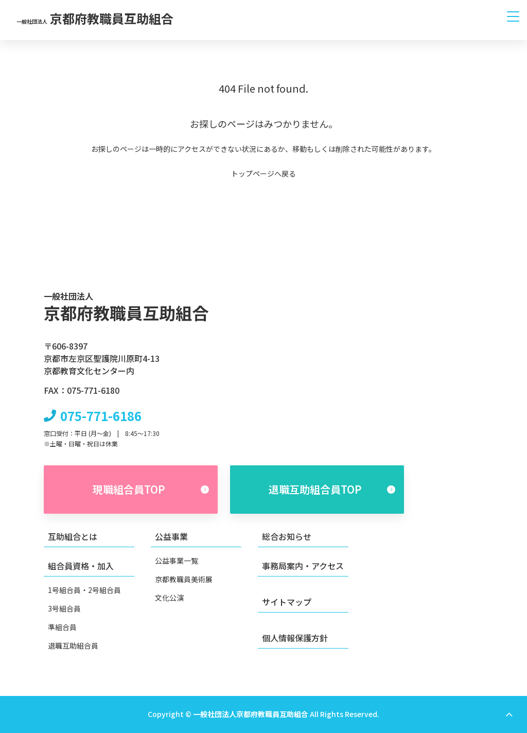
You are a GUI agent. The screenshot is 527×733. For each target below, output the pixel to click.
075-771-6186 (101, 415)
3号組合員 (64, 608)
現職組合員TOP (151, 489)
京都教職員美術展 (184, 579)
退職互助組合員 (73, 645)
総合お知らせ (286, 536)
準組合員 (62, 627)
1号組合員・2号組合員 (84, 590)
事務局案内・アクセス (303, 566)
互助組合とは (72, 536)
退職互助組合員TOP (332, 489)
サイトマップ (286, 602)
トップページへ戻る (263, 173)
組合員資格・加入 (81, 566)
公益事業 (171, 536)
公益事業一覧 (176, 560)
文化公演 (169, 597)
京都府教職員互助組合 (94, 18)
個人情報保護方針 (295, 637)
